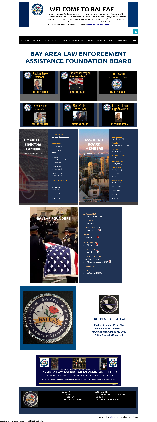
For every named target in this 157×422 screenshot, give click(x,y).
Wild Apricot (114, 417)
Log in (135, 31)
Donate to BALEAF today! (98, 24)
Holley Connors (117, 137)
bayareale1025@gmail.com (75, 399)
